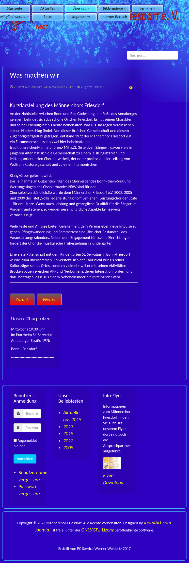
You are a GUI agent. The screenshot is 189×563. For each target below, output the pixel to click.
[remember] (15, 440)
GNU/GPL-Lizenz (97, 530)
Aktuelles (48, 8)
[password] (31, 427)
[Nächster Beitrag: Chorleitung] (49, 299)
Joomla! (43, 530)
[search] (152, 55)
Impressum (81, 16)
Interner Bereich (114, 16)
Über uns (81, 8)
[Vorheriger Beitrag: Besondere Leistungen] (22, 299)
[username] (32, 413)
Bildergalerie (114, 8)
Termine (147, 8)
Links (48, 16)
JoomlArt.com (157, 523)
